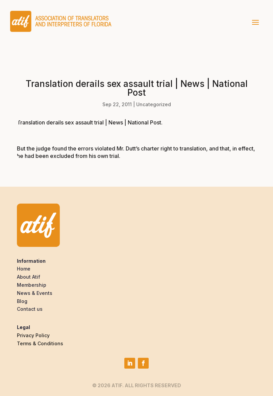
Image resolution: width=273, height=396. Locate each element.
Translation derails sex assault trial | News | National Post (89, 122)
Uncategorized (153, 104)
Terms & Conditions (40, 343)
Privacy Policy (33, 335)
